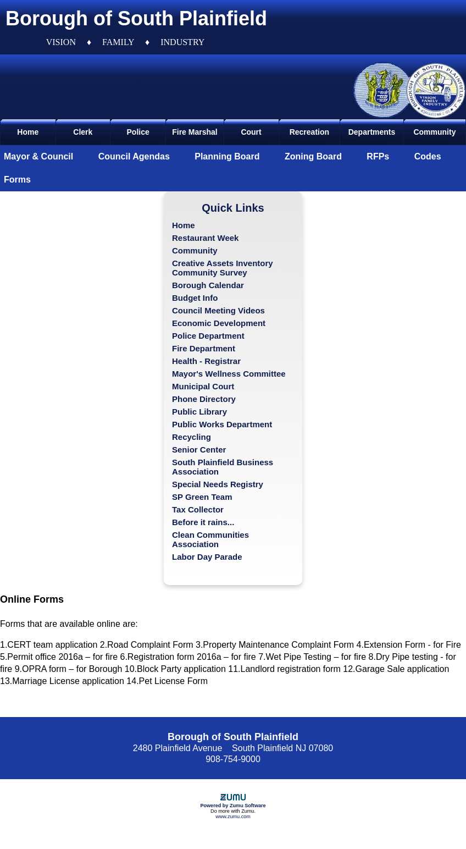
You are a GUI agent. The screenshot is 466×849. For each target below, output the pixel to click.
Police (138, 132)
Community (434, 132)
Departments (372, 132)
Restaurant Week (205, 237)
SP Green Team (202, 496)
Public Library (199, 411)
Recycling (191, 437)
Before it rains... (203, 522)
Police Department (208, 335)
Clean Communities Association (210, 539)
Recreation (309, 132)
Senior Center (199, 449)
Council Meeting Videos (218, 310)
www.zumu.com (233, 816)
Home (27, 132)
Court (251, 132)
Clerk (82, 132)
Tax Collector (198, 509)
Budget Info (195, 297)
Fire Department (203, 348)
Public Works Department (222, 424)
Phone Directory (204, 399)
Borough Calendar (208, 285)
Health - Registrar (206, 361)
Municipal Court (203, 386)
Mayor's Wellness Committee (229, 373)
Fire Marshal (194, 132)
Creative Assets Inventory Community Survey (222, 267)
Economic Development (218, 323)
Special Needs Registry (217, 484)
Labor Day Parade (207, 556)
